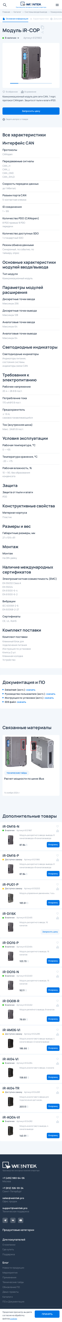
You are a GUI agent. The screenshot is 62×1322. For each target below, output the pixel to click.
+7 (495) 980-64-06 (13, 1178)
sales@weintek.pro (13, 1198)
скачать (30, 689)
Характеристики (41, 18)
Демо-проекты (10, 1291)
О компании (8, 1244)
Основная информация (17, 18)
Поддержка (8, 1254)
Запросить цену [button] (31, 111)
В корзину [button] (53, 844)
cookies (13, 1318)
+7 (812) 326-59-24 (12, 1188)
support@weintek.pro (14, 1208)
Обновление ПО (11, 1287)
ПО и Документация (13, 1301)
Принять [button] (47, 1314)
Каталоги (7, 1296)
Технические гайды (13, 1282)
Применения (9, 1277)
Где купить (8, 1249)
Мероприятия (10, 1272)
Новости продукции (13, 1267)
